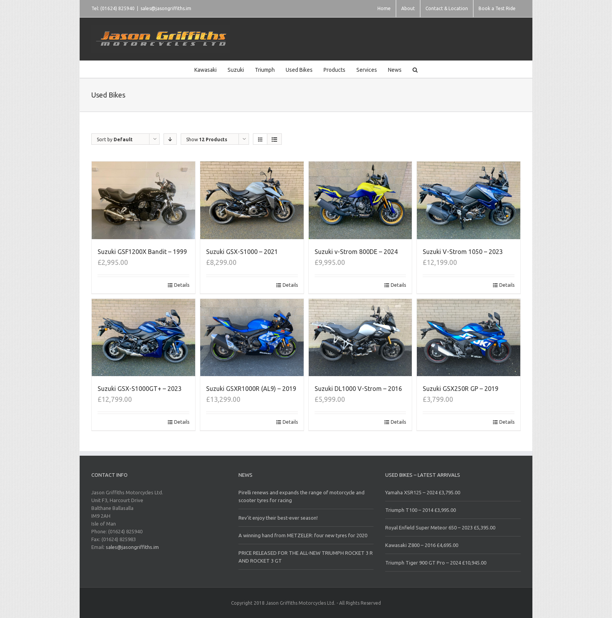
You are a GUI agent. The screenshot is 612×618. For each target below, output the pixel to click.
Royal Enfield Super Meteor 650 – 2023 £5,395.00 (440, 527)
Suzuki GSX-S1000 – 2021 (242, 251)
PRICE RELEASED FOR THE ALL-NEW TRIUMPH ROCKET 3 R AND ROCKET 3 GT (305, 556)
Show (206, 139)
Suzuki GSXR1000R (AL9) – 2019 (251, 388)
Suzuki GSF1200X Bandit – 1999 (142, 251)
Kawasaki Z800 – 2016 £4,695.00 (421, 545)
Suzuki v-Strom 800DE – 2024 (356, 251)
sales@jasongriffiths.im (166, 8)
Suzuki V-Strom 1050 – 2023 (463, 251)
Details (181, 285)
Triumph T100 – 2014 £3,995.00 (420, 510)
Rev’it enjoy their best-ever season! (278, 517)
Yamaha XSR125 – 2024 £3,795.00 (422, 492)
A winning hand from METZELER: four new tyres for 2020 (302, 535)
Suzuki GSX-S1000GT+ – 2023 (139, 388)
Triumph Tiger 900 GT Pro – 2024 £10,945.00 (435, 562)
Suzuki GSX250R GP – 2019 (460, 388)
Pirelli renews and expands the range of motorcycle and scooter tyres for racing (301, 496)
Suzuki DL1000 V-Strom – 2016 (358, 388)
